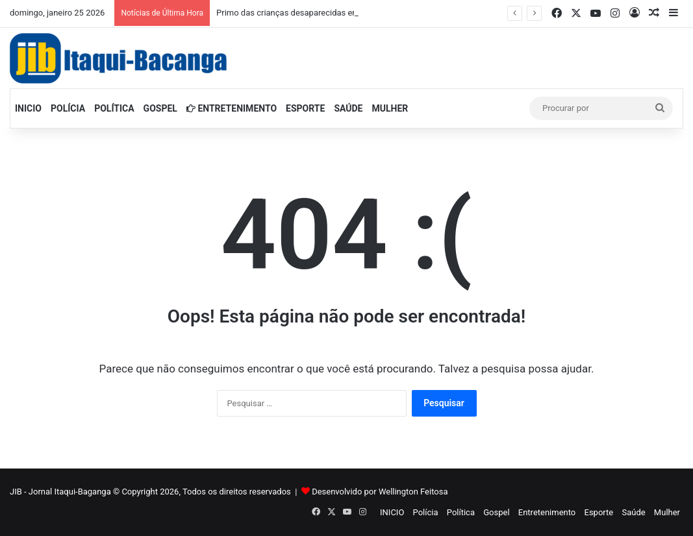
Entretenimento (231, 108)
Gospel (160, 108)
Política (114, 108)
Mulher (390, 108)
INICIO (28, 108)
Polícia (68, 108)
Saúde (348, 108)
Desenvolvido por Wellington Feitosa (379, 491)
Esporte (305, 108)
